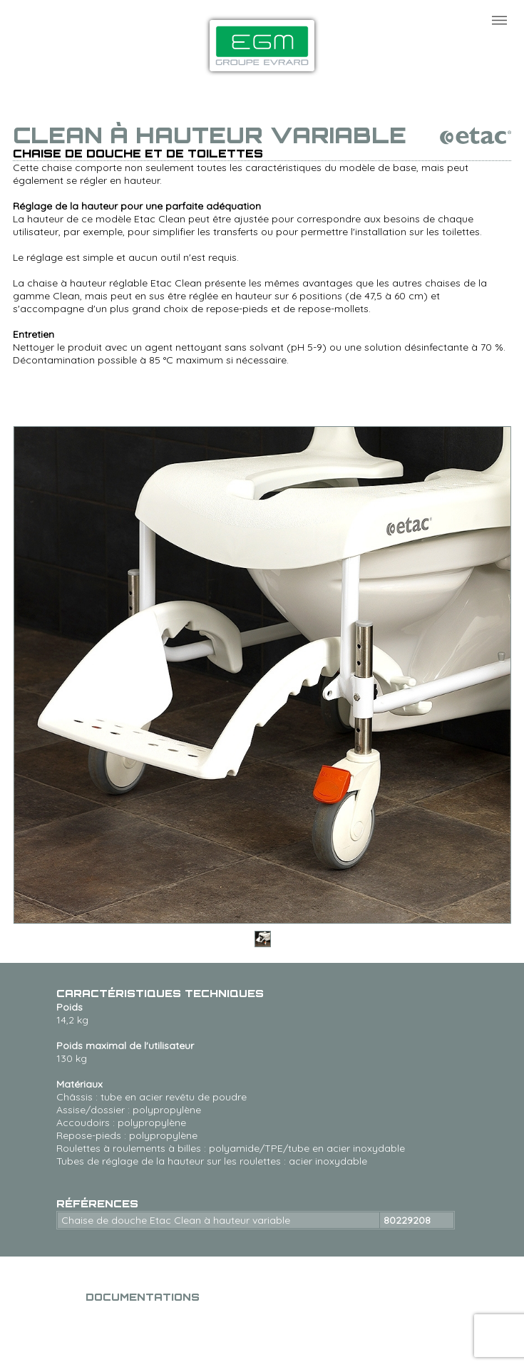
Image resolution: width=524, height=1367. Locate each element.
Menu (499, 20)
